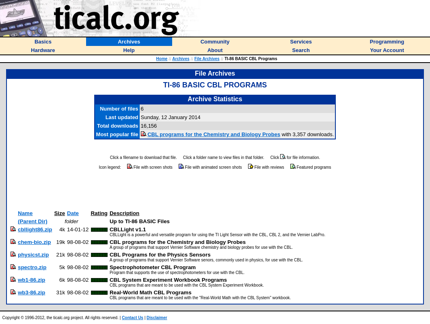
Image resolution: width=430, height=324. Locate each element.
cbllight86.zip (35, 229)
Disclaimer (157, 317)
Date (73, 213)
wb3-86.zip (31, 292)
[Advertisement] (215, 190)
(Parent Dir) (33, 221)
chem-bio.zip (34, 242)
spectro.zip (32, 267)
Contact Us (132, 317)
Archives (180, 59)
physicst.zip (33, 255)
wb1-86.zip (31, 280)
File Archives (207, 59)
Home (162, 59)
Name (25, 213)
